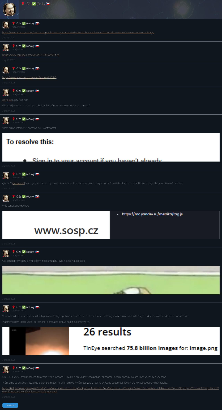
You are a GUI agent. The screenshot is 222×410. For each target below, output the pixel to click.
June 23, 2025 (8, 299)
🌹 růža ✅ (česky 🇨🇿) (35, 4)
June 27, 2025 (8, 111)
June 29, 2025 (8, 83)
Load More (10, 405)
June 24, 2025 (8, 188)
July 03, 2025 (8, 60)
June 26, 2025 (8, 166)
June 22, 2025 (8, 360)
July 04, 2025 (8, 38)
